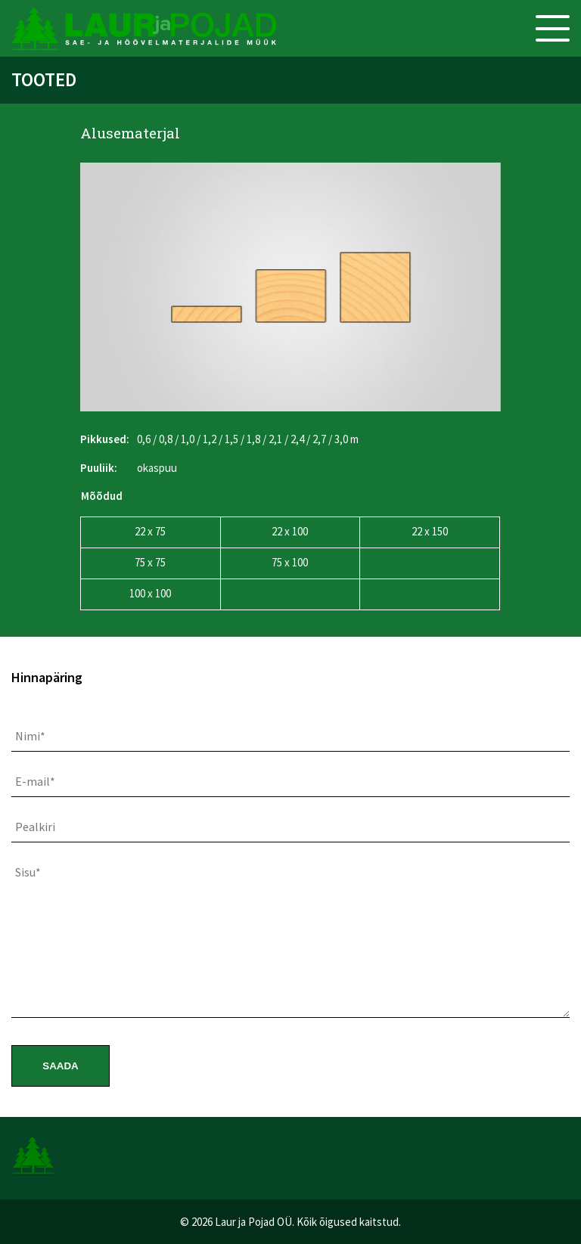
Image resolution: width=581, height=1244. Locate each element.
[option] (290, 287)
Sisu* (28, 871)
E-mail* (35, 781)
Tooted (43, 79)
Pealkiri (35, 826)
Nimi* (30, 735)
